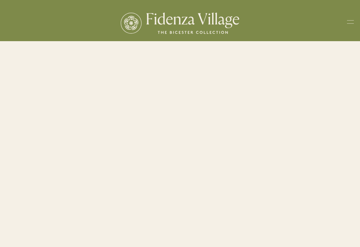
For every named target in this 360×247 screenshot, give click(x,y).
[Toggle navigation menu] (350, 23)
